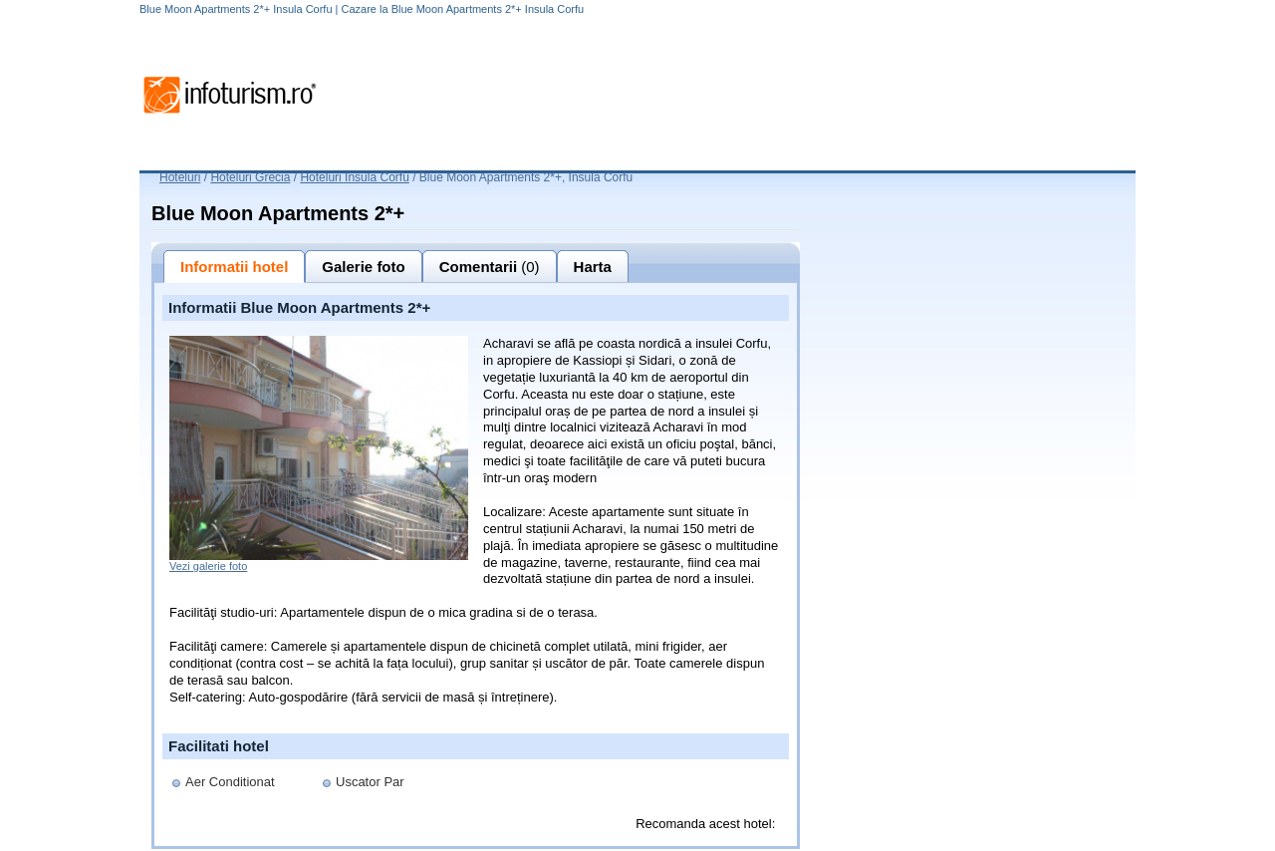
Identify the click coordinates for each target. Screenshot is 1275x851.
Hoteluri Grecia (250, 177)
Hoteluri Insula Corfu (354, 177)
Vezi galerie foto (208, 566)
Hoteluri (179, 177)
